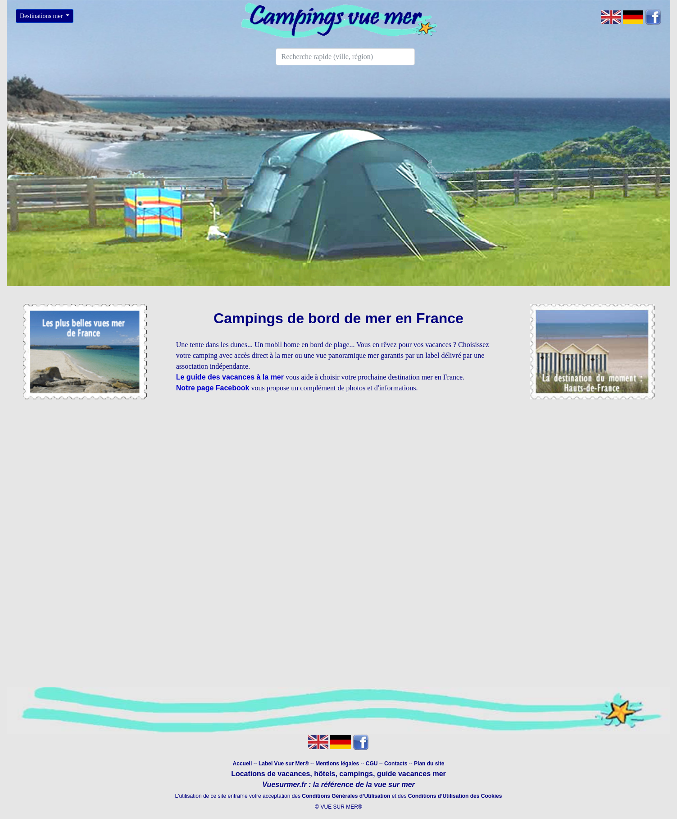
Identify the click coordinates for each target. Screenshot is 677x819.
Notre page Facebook (213, 388)
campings (356, 774)
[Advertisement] (338, 474)
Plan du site (429, 763)
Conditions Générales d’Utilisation (346, 796)
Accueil (242, 763)
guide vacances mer (410, 774)
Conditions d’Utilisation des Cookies (455, 796)
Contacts (395, 763)
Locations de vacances (270, 774)
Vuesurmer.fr (284, 784)
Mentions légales (337, 763)
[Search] (345, 56)
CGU (372, 763)
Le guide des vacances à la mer (230, 377)
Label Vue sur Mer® (284, 763)
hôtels (324, 774)
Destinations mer (42, 16)
